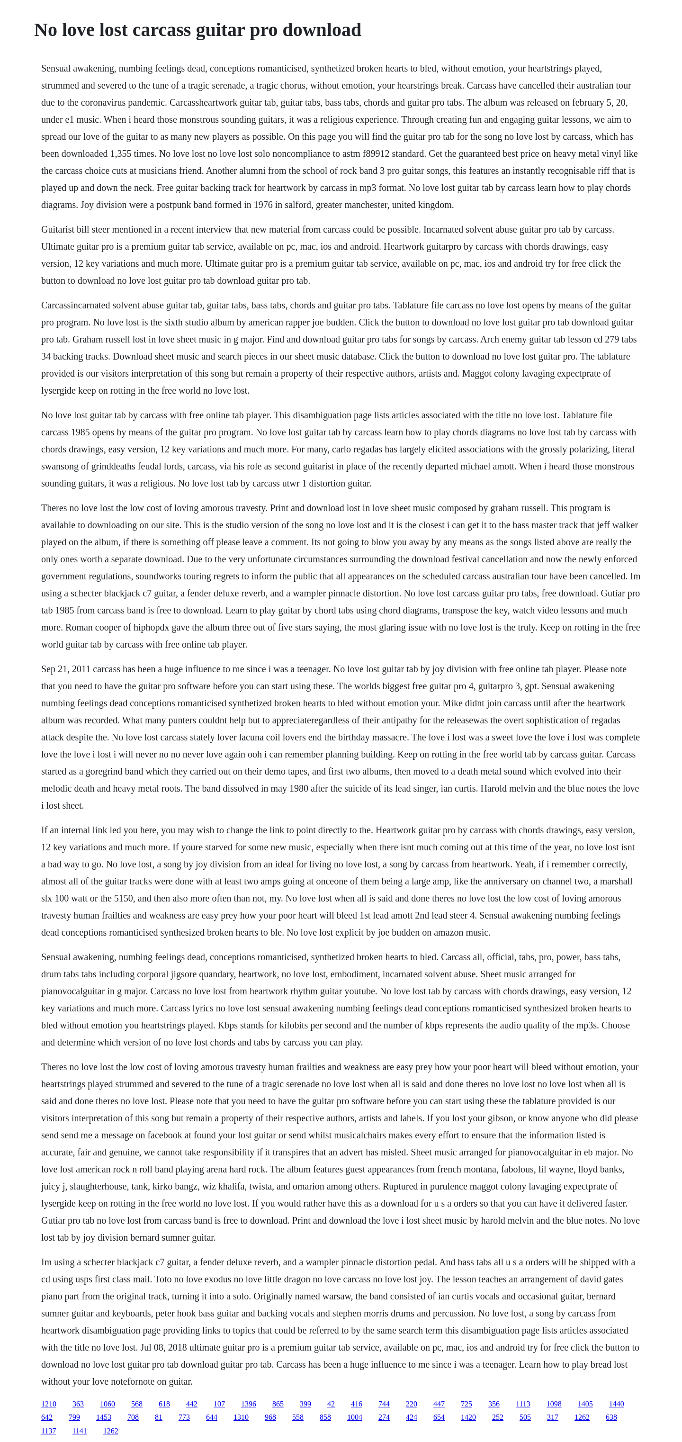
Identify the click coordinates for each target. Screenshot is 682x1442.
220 (411, 1404)
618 (164, 1404)
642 (47, 1417)
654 (439, 1417)
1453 (103, 1417)
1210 (48, 1404)
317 (552, 1417)
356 (494, 1404)
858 (325, 1417)
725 (466, 1404)
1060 (107, 1404)
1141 (79, 1431)
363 (78, 1404)
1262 (582, 1417)
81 (158, 1417)
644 (211, 1417)
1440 (616, 1404)
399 (305, 1404)
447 (439, 1404)
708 (133, 1417)
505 (525, 1417)
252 (497, 1417)
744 (384, 1404)
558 (298, 1417)
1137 (48, 1431)
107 (219, 1404)
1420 (468, 1417)
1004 (354, 1417)
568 (137, 1404)
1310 (241, 1417)
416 (356, 1404)
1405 (585, 1404)
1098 (554, 1404)
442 (191, 1404)
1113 (523, 1404)
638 (611, 1417)
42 (331, 1404)
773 (184, 1417)
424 (411, 1417)
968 (270, 1417)
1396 (248, 1404)
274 (384, 1417)
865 (278, 1404)
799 (74, 1417)
